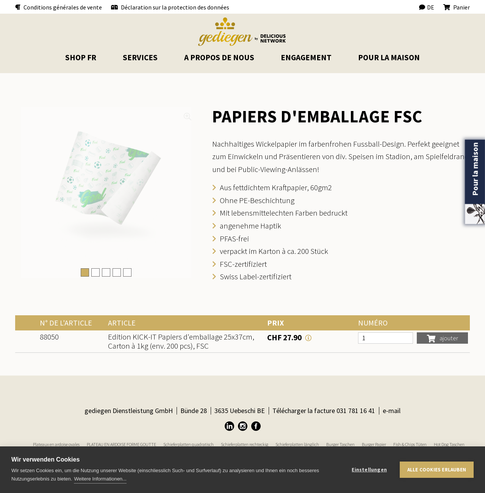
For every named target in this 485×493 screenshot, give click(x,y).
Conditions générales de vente (58, 7)
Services (140, 57)
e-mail (392, 410)
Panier (456, 7)
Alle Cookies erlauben (436, 469)
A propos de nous (219, 57)
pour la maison (389, 57)
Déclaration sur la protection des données (170, 7)
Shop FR (80, 57)
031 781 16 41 (355, 410)
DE (426, 7)
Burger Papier (374, 444)
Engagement (306, 57)
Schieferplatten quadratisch (188, 444)
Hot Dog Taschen (449, 444)
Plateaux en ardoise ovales (56, 444)
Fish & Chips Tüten (410, 444)
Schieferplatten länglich (297, 444)
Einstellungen (369, 469)
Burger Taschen (340, 444)
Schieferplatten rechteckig (244, 444)
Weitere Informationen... (100, 479)
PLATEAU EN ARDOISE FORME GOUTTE (121, 444)
